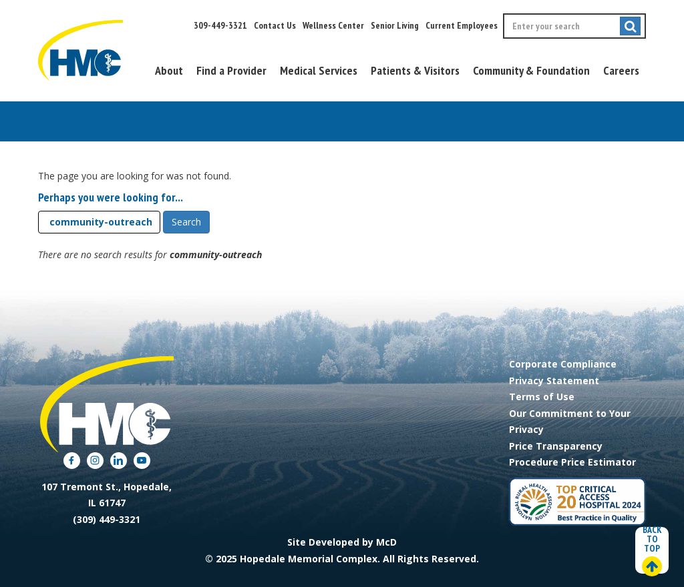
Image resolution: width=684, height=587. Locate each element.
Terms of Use (541, 396)
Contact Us (275, 25)
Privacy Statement (554, 380)
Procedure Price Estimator (572, 462)
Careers (621, 70)
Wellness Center (333, 25)
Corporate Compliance (563, 364)
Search (186, 221)
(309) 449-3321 (106, 519)
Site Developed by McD (342, 542)
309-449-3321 (220, 25)
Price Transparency (556, 446)
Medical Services (318, 70)
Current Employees (461, 25)
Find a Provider (231, 70)
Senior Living (395, 25)
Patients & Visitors (415, 70)
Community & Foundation (531, 70)
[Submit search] (630, 26)
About (169, 70)
